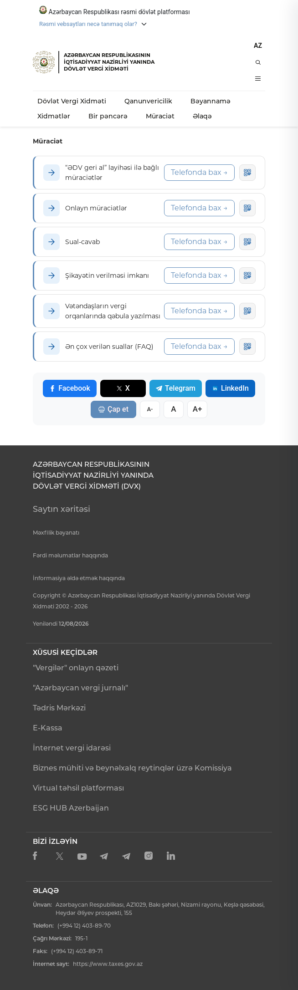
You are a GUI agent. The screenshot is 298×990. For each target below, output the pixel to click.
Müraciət (160, 116)
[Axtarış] (258, 62)
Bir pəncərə (108, 116)
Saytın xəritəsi (61, 509)
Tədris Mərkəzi (59, 708)
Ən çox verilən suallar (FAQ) (109, 346)
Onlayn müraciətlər (96, 208)
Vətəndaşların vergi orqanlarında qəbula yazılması (112, 311)
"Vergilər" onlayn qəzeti (75, 667)
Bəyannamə (210, 101)
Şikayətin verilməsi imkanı (107, 275)
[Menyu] (258, 78)
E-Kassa (47, 728)
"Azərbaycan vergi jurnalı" (80, 688)
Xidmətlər (53, 116)
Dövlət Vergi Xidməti (71, 101)
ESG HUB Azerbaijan (71, 808)
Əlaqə (202, 116)
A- (150, 409)
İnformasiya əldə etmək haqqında (79, 578)
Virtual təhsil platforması (78, 788)
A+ (197, 408)
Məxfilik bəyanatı (56, 532)
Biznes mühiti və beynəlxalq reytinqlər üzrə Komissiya (132, 768)
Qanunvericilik (148, 101)
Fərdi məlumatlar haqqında (70, 555)
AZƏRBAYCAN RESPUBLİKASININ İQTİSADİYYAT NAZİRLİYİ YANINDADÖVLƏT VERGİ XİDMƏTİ (109, 62)
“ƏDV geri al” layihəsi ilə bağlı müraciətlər (112, 172)
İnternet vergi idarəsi (72, 748)
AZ (258, 45)
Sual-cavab (82, 242)
